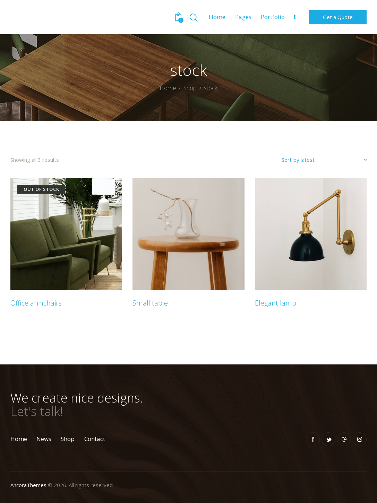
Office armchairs (36, 303)
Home (168, 88)
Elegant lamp (275, 303)
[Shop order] (324, 160)
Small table (150, 303)
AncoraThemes (28, 485)
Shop (190, 88)
